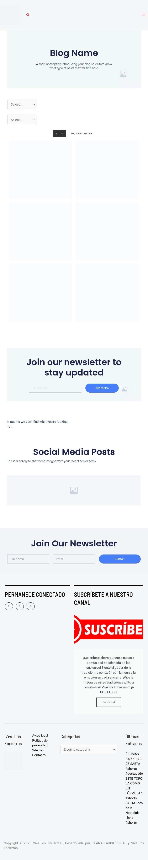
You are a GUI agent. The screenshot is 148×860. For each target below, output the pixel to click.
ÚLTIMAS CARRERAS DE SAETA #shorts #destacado (134, 763)
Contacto (39, 755)
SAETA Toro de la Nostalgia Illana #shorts (134, 812)
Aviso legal (40, 735)
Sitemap (38, 750)
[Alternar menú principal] (143, 14)
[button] (28, 15)
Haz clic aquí (109, 702)
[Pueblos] (21, 120)
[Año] (21, 104)
